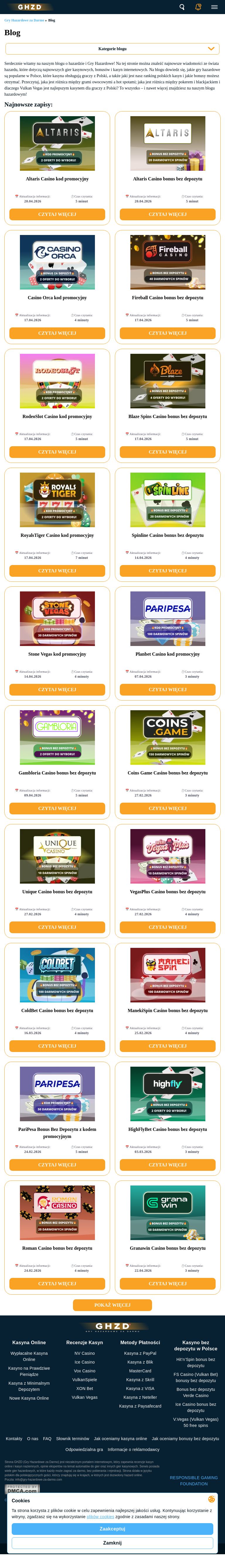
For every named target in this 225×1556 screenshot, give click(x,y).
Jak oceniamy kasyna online (120, 1438)
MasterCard (140, 1371)
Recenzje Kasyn (84, 1342)
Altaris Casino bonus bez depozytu (167, 178)
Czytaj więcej (57, 214)
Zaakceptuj (112, 1528)
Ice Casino (85, 1362)
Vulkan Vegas (85, 1397)
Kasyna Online (29, 1342)
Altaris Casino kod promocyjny (57, 178)
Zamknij (112, 1542)
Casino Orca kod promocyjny (57, 297)
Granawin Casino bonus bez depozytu (168, 1248)
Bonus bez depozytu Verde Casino (196, 1392)
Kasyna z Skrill (140, 1379)
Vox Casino (84, 1371)
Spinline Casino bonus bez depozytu (168, 535)
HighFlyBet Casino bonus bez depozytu (167, 1129)
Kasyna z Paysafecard (140, 1406)
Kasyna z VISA (140, 1388)
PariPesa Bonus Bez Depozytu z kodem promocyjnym (57, 1133)
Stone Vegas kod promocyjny (57, 654)
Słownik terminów (72, 1438)
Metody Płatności (140, 1342)
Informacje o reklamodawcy (134, 1449)
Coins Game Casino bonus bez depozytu (168, 772)
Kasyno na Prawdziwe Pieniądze (29, 1371)
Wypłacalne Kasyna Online (29, 1356)
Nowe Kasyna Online (29, 1398)
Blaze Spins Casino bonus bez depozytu (167, 416)
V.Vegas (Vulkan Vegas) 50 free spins (196, 1422)
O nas (32, 1438)
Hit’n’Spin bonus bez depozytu (195, 1362)
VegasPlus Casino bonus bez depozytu (167, 891)
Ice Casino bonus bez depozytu (196, 1407)
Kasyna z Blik (140, 1362)
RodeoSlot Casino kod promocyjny (57, 416)
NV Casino (85, 1353)
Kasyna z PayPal (140, 1353)
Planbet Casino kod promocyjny (168, 654)
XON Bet (84, 1388)
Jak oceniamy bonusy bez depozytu (185, 1438)
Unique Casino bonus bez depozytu (57, 891)
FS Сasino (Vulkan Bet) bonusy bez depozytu (196, 1377)
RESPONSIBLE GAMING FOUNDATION (194, 1480)
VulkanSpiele (84, 1379)
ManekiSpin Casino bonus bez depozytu (168, 1010)
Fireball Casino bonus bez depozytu (167, 297)
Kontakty (14, 1438)
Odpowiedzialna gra (84, 1449)
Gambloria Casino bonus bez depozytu (57, 772)
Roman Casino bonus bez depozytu (57, 1248)
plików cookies (100, 1516)
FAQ (47, 1438)
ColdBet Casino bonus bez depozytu (57, 1010)
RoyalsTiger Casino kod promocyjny (57, 535)
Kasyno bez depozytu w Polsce (195, 1345)
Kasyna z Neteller (140, 1397)
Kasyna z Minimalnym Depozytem (29, 1386)
